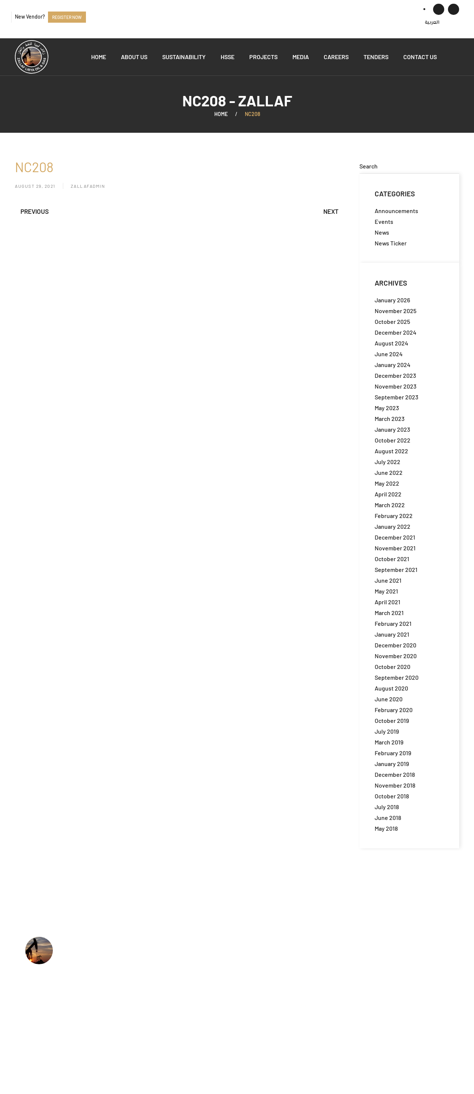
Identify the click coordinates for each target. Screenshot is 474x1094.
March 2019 (389, 742)
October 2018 (392, 795)
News (382, 232)
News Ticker (391, 243)
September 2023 (396, 396)
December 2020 (395, 645)
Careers (336, 56)
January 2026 (392, 299)
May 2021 (386, 591)
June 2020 (389, 698)
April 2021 (387, 601)
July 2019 (387, 731)
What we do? (206, 962)
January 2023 (392, 429)
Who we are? (206, 950)
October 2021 (392, 558)
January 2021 (392, 634)
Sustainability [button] (184, 56)
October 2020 (392, 666)
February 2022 (394, 515)
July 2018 (387, 806)
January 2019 (392, 763)
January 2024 (392, 364)
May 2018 (386, 828)
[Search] (409, 166)
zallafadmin (88, 186)
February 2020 (394, 709)
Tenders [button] (375, 56)
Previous (34, 211)
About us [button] (134, 56)
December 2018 (395, 774)
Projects (263, 56)
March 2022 (390, 504)
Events (384, 221)
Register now (67, 17)
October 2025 (392, 321)
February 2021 (393, 623)
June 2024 (389, 353)
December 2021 (395, 537)
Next (331, 211)
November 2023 (395, 386)
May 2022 (387, 483)
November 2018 (395, 785)
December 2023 (395, 375)
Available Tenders (212, 996)
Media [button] (300, 56)
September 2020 (397, 677)
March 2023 (389, 418)
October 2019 (392, 720)
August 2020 (391, 688)
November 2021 (395, 547)
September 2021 (396, 569)
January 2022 (392, 526)
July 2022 (387, 461)
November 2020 (396, 655)
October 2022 (392, 440)
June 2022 (389, 472)
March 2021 (389, 612)
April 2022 (388, 494)
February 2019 (393, 752)
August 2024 (391, 343)
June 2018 (388, 817)
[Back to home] (31, 56)
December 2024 (395, 332)
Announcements (396, 210)
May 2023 (387, 407)
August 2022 (391, 450)
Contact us (420, 56)
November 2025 (395, 310)
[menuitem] (432, 23)
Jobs (195, 984)
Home (98, 56)
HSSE (227, 56)
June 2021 (388, 580)
